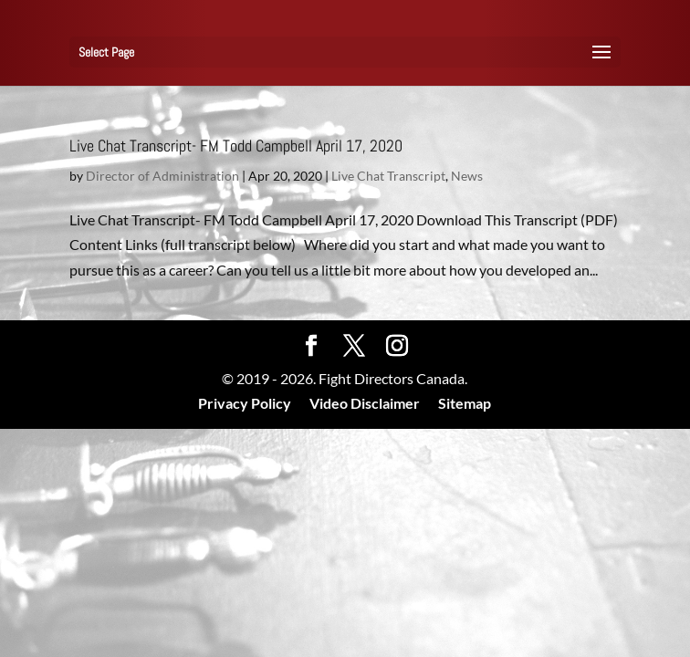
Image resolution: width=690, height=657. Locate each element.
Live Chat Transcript (388, 175)
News (467, 175)
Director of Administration (162, 175)
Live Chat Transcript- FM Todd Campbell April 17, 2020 (235, 145)
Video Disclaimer (364, 403)
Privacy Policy (244, 403)
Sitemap (464, 403)
